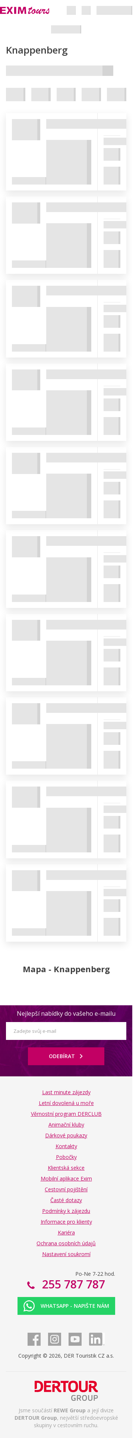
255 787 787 (72, 1284)
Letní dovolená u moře (66, 1102)
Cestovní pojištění (66, 1189)
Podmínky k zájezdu (66, 1210)
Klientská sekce (66, 1167)
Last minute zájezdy (66, 1092)
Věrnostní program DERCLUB (66, 1113)
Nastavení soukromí (66, 1254)
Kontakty (66, 1146)
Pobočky (66, 1156)
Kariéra (66, 1232)
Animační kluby (66, 1124)
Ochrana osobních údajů (66, 1243)
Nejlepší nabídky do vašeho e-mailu (66, 1013)
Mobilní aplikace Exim (66, 1178)
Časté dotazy (66, 1200)
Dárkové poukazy (66, 1135)
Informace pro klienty (66, 1221)
